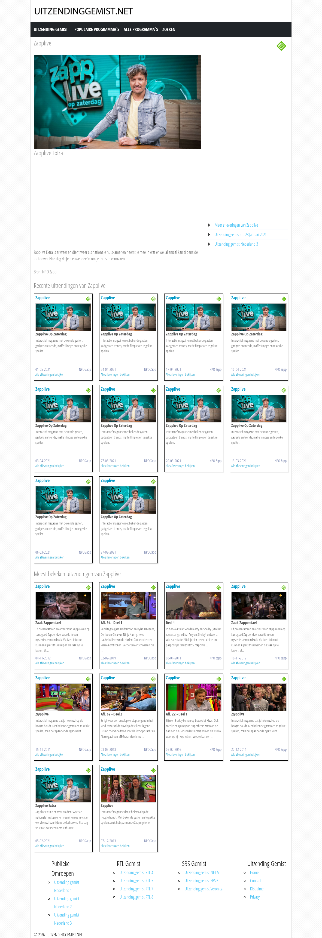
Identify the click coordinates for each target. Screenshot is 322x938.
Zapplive (42, 42)
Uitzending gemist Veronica (204, 889)
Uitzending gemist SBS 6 (201, 881)
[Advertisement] (117, 198)
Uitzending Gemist (51, 29)
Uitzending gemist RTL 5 (136, 881)
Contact (255, 881)
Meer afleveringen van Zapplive (236, 225)
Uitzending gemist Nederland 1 (66, 886)
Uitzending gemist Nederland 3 (236, 244)
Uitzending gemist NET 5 (202, 872)
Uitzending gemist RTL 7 (136, 889)
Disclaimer (257, 889)
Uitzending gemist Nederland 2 (66, 903)
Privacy (255, 897)
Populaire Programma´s (96, 29)
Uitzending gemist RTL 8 (136, 897)
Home (254, 872)
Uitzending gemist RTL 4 (136, 872)
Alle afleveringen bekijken (49, 374)
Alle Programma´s (141, 29)
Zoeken (168, 29)
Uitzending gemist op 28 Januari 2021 (240, 234)
